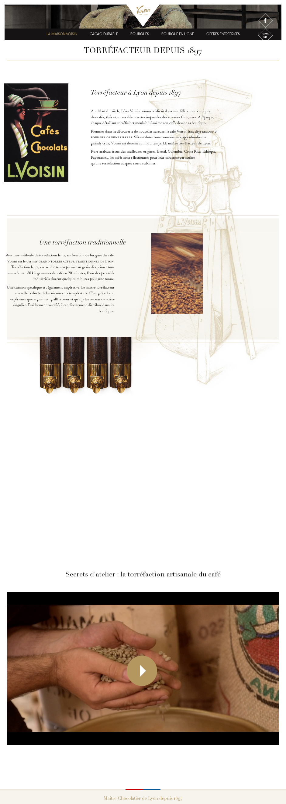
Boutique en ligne (177, 32)
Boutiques (139, 32)
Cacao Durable (104, 32)
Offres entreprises (223, 32)
